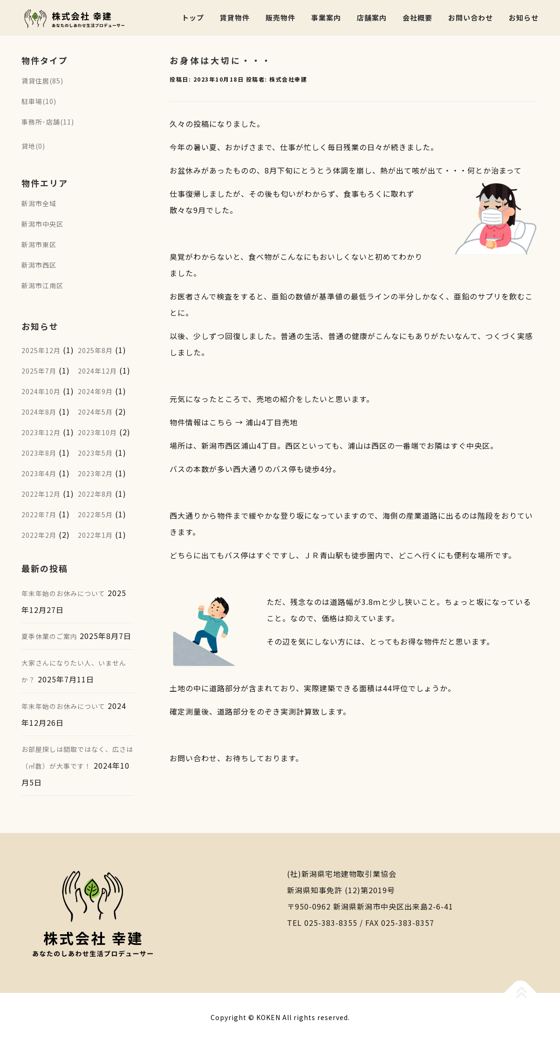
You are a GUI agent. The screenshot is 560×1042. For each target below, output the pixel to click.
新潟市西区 (38, 265)
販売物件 (280, 17)
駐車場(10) (38, 101)
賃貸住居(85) (42, 80)
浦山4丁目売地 (272, 422)
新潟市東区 (38, 244)
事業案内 (326, 17)
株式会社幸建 (288, 79)
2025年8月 (95, 350)
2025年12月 (41, 350)
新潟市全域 (38, 203)
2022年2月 (38, 535)
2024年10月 (41, 391)
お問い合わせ (470, 17)
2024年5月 (95, 412)
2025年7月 (38, 370)
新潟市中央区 (42, 224)
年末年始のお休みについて (63, 593)
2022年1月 (95, 535)
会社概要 (417, 17)
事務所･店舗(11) (47, 121)
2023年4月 (38, 473)
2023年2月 (95, 473)
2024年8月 (38, 412)
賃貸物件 (235, 17)
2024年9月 (95, 391)
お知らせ (524, 17)
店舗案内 (372, 17)
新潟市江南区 (42, 285)
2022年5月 (95, 514)
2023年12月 (41, 432)
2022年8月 (95, 494)
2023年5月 (95, 453)
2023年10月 (97, 432)
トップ (193, 17)
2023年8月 (38, 453)
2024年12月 (97, 370)
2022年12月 (41, 494)
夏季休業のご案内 (49, 636)
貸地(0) (33, 146)
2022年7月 (38, 514)
